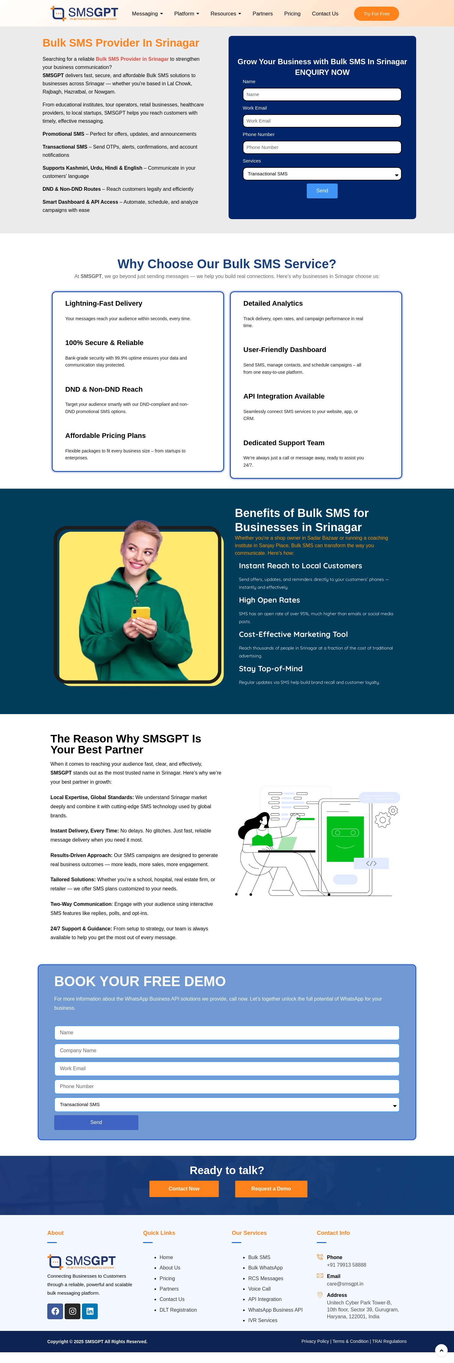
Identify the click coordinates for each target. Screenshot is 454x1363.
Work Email (255, 109)
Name (249, 82)
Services (252, 162)
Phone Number (259, 135)
